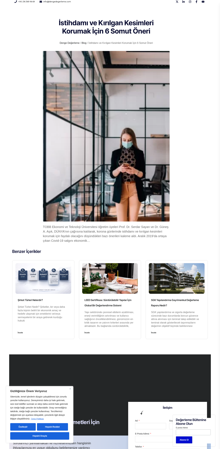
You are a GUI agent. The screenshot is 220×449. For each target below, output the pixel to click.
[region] (39, 414)
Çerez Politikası (38, 419)
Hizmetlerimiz (74, 13)
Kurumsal (57, 13)
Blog (126, 13)
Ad (136, 420)
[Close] (70, 389)
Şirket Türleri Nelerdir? (33, 300)
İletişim (115, 13)
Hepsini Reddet (52, 426)
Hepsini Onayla (40, 435)
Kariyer (90, 13)
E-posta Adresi (182, 428)
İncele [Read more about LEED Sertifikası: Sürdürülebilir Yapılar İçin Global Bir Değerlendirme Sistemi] (87, 332)
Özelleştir (23, 426)
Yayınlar (103, 13)
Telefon (139, 446)
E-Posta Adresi (142, 433)
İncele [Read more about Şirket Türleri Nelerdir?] (20, 332)
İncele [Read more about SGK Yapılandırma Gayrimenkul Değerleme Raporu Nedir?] (153, 332)
